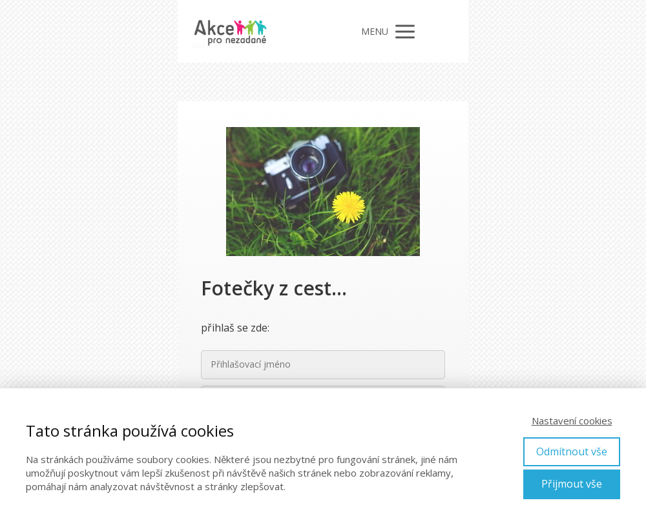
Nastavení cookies (572, 420)
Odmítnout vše (571, 451)
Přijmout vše (571, 484)
